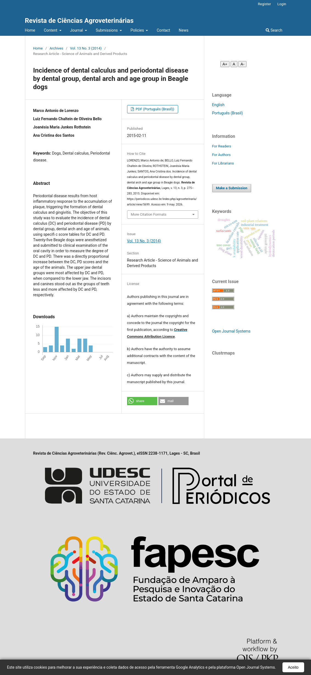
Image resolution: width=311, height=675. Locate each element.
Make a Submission (231, 188)
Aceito (293, 667)
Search (274, 30)
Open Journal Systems (231, 331)
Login (281, 4)
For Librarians (223, 163)
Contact (163, 30)
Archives (56, 48)
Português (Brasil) (227, 113)
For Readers (221, 146)
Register (264, 4)
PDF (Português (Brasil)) (154, 109)
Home (30, 30)
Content (51, 30)
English (218, 105)
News (183, 30)
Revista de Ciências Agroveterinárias (79, 20)
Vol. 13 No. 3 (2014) (86, 48)
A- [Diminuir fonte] (242, 64)
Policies (138, 30)
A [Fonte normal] (234, 64)
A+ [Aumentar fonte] (225, 64)
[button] (142, 401)
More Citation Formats (149, 214)
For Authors (221, 155)
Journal (77, 30)
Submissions (107, 30)
